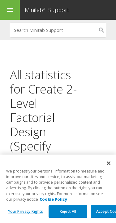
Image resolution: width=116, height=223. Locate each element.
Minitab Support (47, 10)
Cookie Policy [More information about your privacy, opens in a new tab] (53, 205)
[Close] (108, 169)
